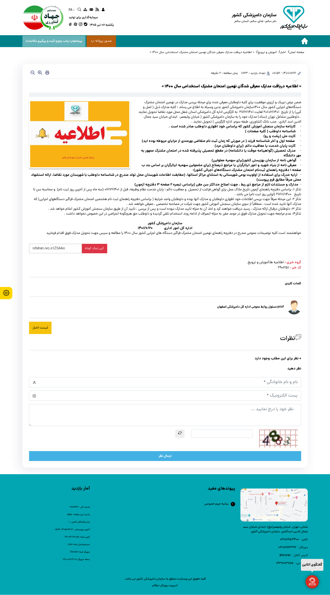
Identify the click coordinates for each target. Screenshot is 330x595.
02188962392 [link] (287, 547)
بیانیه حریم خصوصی (216, 504)
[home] (270, 17)
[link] (103, 10)
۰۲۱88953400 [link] (289, 540)
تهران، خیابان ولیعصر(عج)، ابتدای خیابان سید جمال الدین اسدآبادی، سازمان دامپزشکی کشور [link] (275, 529)
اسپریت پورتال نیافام (165, 586)
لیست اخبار (40, 328)
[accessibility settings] (6, 293)
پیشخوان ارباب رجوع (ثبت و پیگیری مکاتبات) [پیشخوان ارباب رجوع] (54, 41)
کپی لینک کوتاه (94, 248)
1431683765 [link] (284, 563)
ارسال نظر (165, 456)
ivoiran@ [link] (285, 555)
